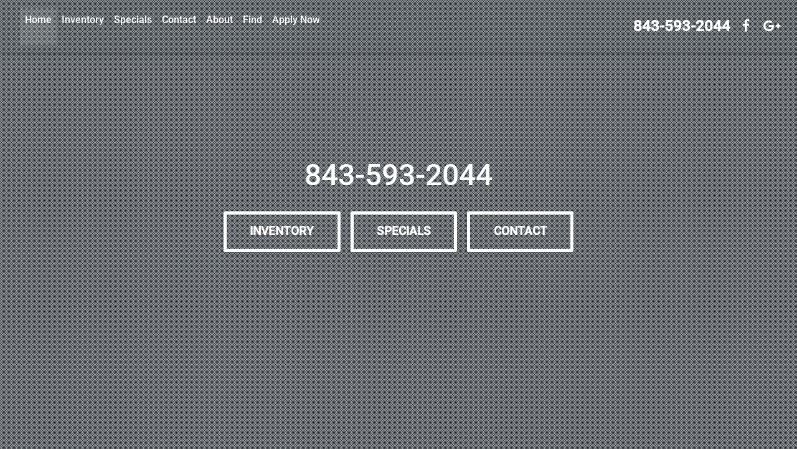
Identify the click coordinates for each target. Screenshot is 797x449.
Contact (179, 20)
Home (38, 20)
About (219, 20)
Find (252, 20)
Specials (133, 20)
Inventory (83, 20)
